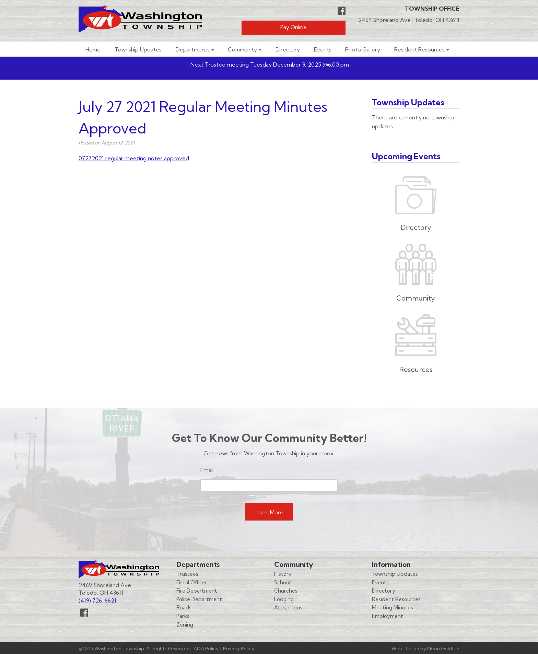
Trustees (187, 574)
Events (322, 49)
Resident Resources (419, 49)
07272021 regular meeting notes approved (134, 158)
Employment (387, 616)
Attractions (288, 607)
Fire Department (196, 590)
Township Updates (138, 49)
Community (242, 49)
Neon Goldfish (443, 648)
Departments (193, 49)
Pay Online (293, 27)
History (283, 574)
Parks (182, 616)
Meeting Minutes (392, 607)
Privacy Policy (238, 648)
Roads (183, 607)
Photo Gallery (362, 49)
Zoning (184, 624)
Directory (288, 49)
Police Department (199, 599)
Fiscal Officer (191, 582)
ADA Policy (206, 648)
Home (93, 49)
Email (206, 470)
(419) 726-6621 (97, 600)
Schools (283, 582)
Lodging (284, 599)
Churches (285, 590)
